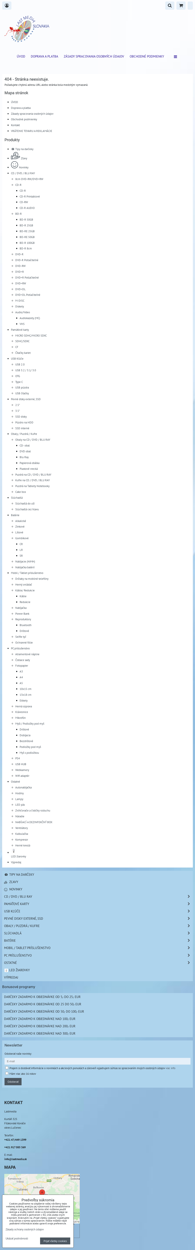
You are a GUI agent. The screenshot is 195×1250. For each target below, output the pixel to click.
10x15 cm (25, 689)
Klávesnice (21, 712)
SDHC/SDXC (22, 341)
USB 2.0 (20, 364)
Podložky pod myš (30, 747)
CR (21, 544)
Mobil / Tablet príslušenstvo (27, 573)
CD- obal (25, 445)
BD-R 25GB (26, 225)
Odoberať (13, 1082)
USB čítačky (22, 393)
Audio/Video (22, 312)
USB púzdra (22, 387)
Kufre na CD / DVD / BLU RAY (32, 480)
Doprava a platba (44, 56)
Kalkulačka (21, 834)
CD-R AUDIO (27, 208)
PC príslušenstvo (20, 648)
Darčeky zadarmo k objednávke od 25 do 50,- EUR (42, 1004)
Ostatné (15, 781)
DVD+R (19, 272)
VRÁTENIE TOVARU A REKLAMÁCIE (31, 131)
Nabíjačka (21, 608)
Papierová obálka (29, 463)
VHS (22, 324)
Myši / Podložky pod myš (29, 723)
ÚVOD (21, 56)
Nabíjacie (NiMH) (25, 561)
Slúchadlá (17, 498)
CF (16, 347)
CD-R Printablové (30, 196)
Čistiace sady (22, 660)
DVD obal (25, 451)
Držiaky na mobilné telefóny (31, 579)
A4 (21, 677)
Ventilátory (21, 828)
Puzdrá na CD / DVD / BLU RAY (33, 474)
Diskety (19, 306)
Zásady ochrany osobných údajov (25, 1229)
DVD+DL (20, 289)
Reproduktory (23, 619)
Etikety (24, 700)
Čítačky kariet (23, 353)
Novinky (19, 167)
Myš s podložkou (29, 753)
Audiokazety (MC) (30, 318)
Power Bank (22, 614)
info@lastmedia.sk (15, 1159)
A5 (21, 683)
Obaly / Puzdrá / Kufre (24, 434)
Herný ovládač (23, 584)
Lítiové (19, 532)
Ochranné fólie (24, 642)
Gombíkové (22, 538)
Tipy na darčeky (22, 149)
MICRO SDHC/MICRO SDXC (31, 335)
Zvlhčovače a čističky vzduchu (32, 810)
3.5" (17, 411)
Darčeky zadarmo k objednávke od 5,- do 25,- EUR (42, 997)
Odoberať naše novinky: (18, 1054)
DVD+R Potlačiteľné (27, 277)
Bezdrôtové (26, 741)
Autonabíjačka (23, 787)
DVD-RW (20, 266)
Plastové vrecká (29, 469)
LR (21, 550)
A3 (21, 671)
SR (21, 556)
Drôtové (24, 631)
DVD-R (19, 254)
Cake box (20, 492)
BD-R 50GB (26, 219)
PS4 (17, 758)
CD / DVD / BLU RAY (23, 173)
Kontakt (15, 125)
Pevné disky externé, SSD (26, 399)
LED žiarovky (17, 970)
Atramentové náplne (27, 654)
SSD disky (21, 416)
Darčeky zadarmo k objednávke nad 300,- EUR (39, 1033)
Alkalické (20, 521)
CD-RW (24, 202)
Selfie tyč (20, 637)
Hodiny (19, 793)
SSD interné (22, 428)
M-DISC (19, 300)
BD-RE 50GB (27, 237)
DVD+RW (20, 283)
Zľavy (19, 158)
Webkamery (22, 770)
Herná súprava (23, 706)
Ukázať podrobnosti (17, 1238)
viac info (170, 1068)
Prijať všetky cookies (55, 1241)
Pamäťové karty (20, 330)
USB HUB (20, 764)
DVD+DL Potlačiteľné (27, 295)
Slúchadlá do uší (24, 503)
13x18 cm (25, 695)
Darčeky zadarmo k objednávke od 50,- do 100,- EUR (44, 1011)
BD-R (18, 214)
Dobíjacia (25, 735)
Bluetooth (25, 625)
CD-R (18, 185)
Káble (23, 596)
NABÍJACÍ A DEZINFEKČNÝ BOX (33, 822)
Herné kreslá (22, 845)
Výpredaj (16, 862)
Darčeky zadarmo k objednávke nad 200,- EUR (39, 1026)
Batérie (15, 515)
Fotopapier (21, 665)
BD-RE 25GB (27, 231)
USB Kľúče (17, 358)
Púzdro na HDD (24, 422)
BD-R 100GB (27, 243)
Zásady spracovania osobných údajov (94, 56)
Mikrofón (20, 718)
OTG (17, 376)
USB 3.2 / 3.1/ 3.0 (25, 370)
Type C (19, 382)
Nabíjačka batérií (24, 567)
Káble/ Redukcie (25, 590)
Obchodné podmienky (147, 56)
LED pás (20, 805)
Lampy (19, 799)
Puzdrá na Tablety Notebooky (32, 486)
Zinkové (20, 526)
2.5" (17, 405)
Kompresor (21, 839)
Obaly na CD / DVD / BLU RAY (32, 440)
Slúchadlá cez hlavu (27, 509)
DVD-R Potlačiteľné (26, 260)
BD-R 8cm (26, 248)
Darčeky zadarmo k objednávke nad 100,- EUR (39, 1019)
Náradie (19, 816)
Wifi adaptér (22, 776)
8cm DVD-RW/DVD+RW (29, 179)
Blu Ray (24, 457)
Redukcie (25, 602)
